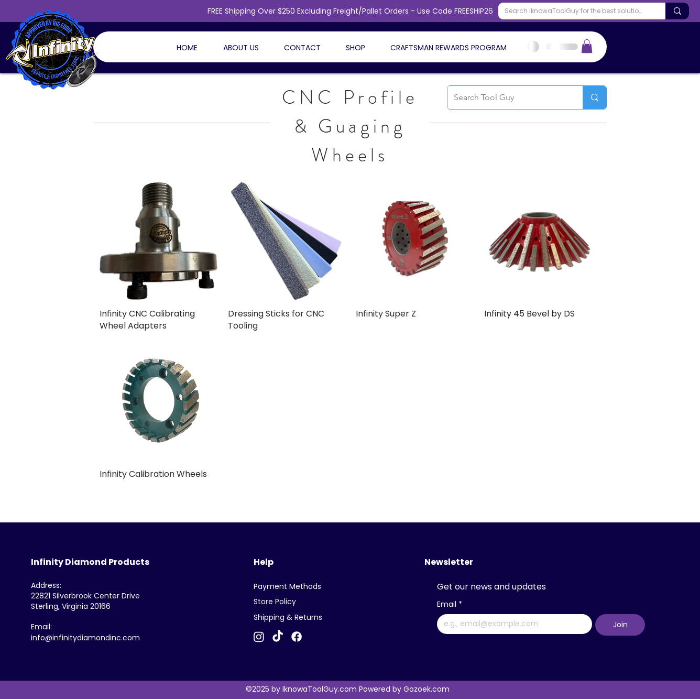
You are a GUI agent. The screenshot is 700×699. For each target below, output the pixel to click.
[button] (587, 46)
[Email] (511, 624)
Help (264, 562)
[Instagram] (259, 636)
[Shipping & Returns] (290, 617)
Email (449, 604)
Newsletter (448, 562)
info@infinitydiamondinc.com (85, 637)
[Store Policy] (279, 601)
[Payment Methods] (290, 586)
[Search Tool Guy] (507, 97)
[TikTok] (278, 636)
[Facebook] (296, 636)
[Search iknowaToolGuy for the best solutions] (574, 11)
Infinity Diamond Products (90, 562)
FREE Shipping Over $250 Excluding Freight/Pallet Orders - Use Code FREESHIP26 (350, 11)
